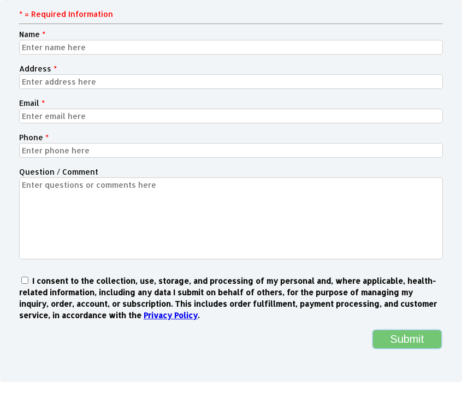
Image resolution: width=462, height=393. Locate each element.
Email (32, 103)
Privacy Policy (171, 315)
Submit (407, 339)
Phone (34, 137)
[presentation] (84, 345)
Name (32, 34)
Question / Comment (58, 171)
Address (38, 68)
